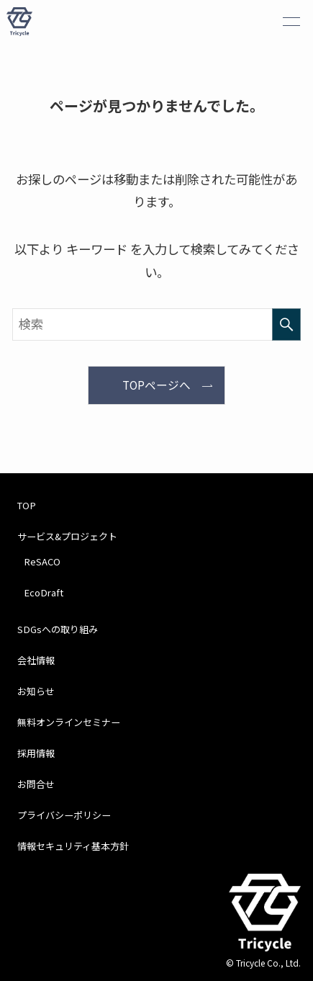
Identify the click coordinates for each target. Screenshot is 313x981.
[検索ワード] (156, 324)
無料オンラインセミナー (68, 722)
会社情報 (36, 660)
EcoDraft (43, 592)
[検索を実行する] (286, 324)
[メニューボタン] (291, 21)
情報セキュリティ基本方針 (73, 846)
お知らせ (36, 691)
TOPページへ (156, 385)
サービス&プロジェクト (67, 536)
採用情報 (36, 753)
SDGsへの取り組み (57, 629)
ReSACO (42, 561)
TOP (26, 505)
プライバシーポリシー (64, 815)
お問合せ (36, 784)
